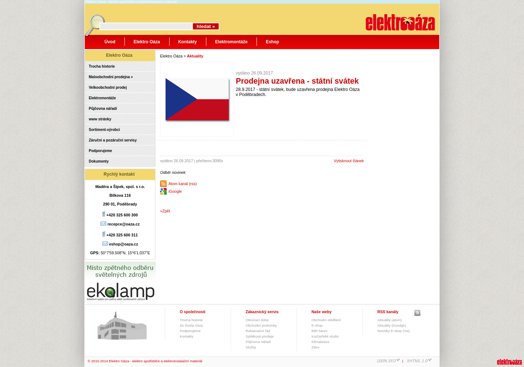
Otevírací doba (257, 320)
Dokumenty (98, 161)
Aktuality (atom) (389, 320)
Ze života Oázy (191, 325)
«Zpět (165, 211)
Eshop (272, 41)
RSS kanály (387, 312)
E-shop (316, 325)
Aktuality (195, 56)
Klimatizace (320, 342)
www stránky (100, 119)
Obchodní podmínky (261, 325)
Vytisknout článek (349, 161)
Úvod (109, 41)
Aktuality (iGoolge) (391, 325)
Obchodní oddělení (326, 320)
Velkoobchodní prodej (108, 87)
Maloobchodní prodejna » (111, 77)
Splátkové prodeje (260, 336)
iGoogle (175, 191)
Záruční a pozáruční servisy (113, 140)
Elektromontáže (231, 41)
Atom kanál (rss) (182, 183)
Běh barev (319, 331)
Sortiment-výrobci (104, 130)
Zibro (315, 347)
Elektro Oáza (147, 41)
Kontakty (187, 41)
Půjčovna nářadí (103, 109)
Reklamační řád (258, 331)
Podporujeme (100, 151)
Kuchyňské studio (325, 336)
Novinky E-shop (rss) (393, 331)
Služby (251, 347)
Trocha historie (102, 66)
